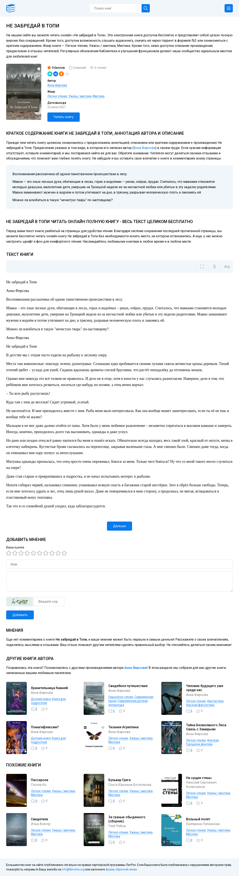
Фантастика (215, 701)
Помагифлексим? (45, 727)
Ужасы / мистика (79, 96)
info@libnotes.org (73, 869)
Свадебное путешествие (128, 686)
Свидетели (39, 819)
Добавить (20, 615)
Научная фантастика (200, 705)
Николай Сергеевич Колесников (201, 784)
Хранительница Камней (49, 688)
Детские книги (41, 699)
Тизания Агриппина (123, 727)
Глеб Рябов (117, 826)
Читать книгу (64, 117)
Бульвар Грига (119, 780)
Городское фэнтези (199, 744)
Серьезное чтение (120, 697)
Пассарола (39, 780)
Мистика (98, 96)
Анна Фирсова (57, 85)
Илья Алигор (40, 824)
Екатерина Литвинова (203, 824)
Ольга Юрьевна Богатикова (129, 785)
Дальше (119, 526)
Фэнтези (213, 740)
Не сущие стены (199, 778)
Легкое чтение (57, 96)
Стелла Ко (38, 785)
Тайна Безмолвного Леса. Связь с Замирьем (206, 727)
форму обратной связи (121, 869)
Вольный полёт (198, 819)
